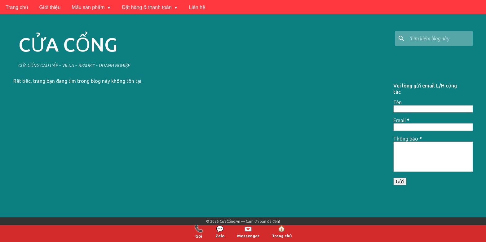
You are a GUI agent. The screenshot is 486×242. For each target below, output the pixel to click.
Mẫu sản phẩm (88, 7)
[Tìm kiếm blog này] (440, 38)
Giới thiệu (50, 7)
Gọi (199, 231)
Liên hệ (197, 7)
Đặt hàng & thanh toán (146, 7)
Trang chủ (17, 7)
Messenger (248, 231)
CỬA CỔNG (67, 44)
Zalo (220, 231)
